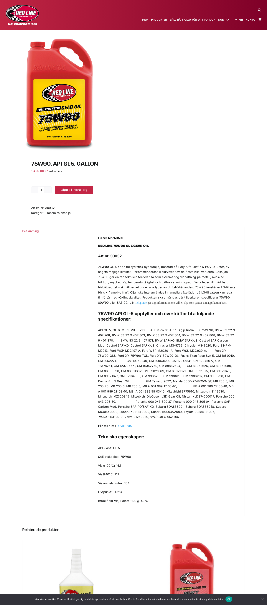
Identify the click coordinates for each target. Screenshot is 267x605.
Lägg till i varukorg (74, 190)
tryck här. (125, 426)
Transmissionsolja (58, 213)
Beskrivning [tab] (30, 231)
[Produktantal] (41, 190)
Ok (228, 599)
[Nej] (262, 599)
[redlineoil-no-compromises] (22, 6)
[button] (259, 9)
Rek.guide (141, 302)
